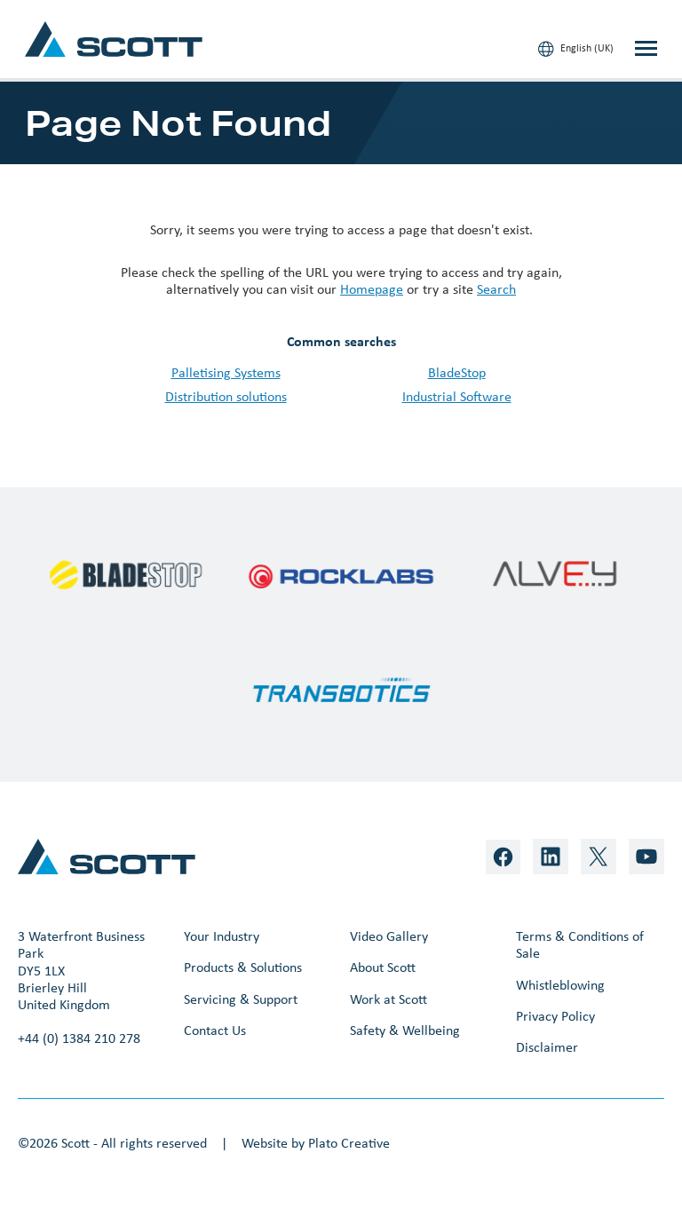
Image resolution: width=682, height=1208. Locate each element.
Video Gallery (389, 936)
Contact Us (215, 1030)
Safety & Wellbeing (405, 1030)
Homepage (371, 288)
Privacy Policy (555, 1015)
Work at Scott (388, 999)
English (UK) (576, 49)
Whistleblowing (560, 984)
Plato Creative (349, 1142)
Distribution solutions (226, 396)
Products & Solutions (243, 967)
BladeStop (457, 372)
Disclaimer (547, 1046)
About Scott (383, 967)
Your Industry (221, 936)
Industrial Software (457, 396)
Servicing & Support (240, 999)
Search (496, 288)
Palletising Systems (226, 372)
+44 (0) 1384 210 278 (79, 1038)
